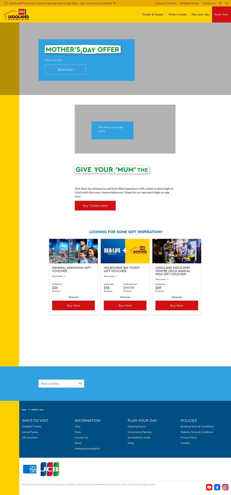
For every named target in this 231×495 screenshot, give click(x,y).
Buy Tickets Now (95, 206)
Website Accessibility (87, 448)
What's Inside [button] (177, 14)
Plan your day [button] (200, 14)
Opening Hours (136, 426)
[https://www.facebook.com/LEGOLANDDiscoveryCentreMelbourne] (217, 487)
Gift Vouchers (30, 437)
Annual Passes (30, 432)
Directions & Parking (139, 432)
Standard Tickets (31, 426)
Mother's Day (37, 410)
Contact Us (208, 3)
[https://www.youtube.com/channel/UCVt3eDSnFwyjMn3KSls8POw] (209, 487)
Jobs (77, 426)
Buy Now (73, 305)
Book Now (221, 14)
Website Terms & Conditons (197, 432)
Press (78, 432)
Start (24, 410)
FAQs (131, 443)
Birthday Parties (189, 3)
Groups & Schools (166, 3)
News (78, 443)
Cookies (185, 443)
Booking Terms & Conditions (197, 426)
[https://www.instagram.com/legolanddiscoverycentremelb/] (225, 487)
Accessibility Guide (139, 437)
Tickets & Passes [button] (152, 14)
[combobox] (61, 384)
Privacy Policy (189, 437)
